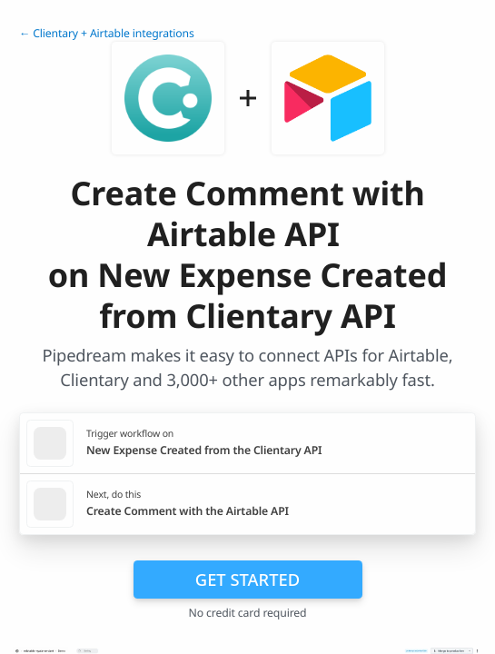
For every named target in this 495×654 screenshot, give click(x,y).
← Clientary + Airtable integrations (106, 33)
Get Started (247, 579)
